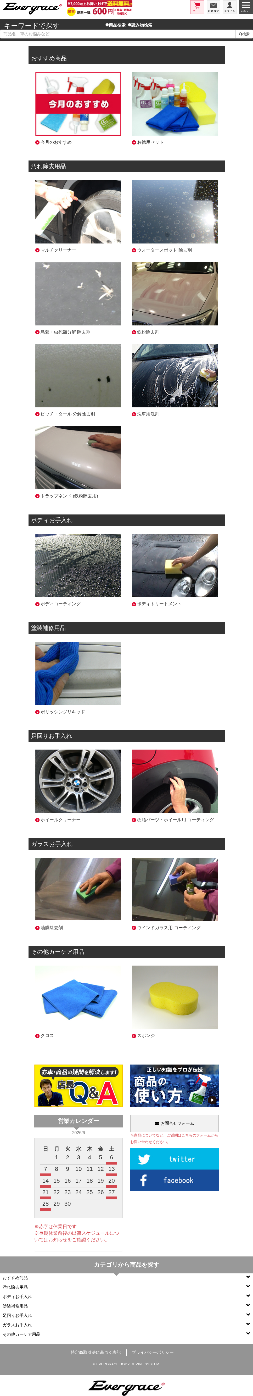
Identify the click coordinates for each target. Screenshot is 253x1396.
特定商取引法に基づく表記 (96, 1352)
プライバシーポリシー (153, 1352)
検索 (244, 34)
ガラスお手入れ (126, 1324)
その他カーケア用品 (126, 1334)
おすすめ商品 (126, 1277)
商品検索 (115, 25)
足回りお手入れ (126, 1315)
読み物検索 (140, 25)
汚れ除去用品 (126, 1286)
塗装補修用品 (126, 1305)
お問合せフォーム (174, 1123)
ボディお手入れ (126, 1296)
